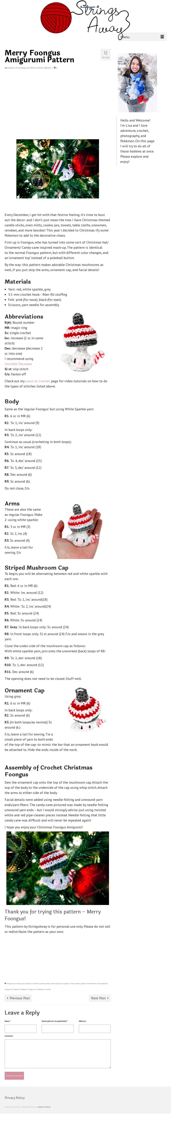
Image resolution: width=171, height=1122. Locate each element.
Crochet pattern (45, 983)
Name (8, 1021)
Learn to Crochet (38, 381)
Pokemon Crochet (44, 989)
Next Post (98, 998)
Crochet (35, 983)
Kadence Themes (44, 1107)
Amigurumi (11, 983)
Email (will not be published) (55, 1021)
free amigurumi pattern (60, 983)
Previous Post (20, 998)
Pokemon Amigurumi (28, 989)
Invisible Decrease (18, 364)
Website (82, 1021)
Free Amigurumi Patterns (26, 68)
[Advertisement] (58, 106)
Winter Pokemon (44, 68)
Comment (9, 1036)
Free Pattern (92, 983)
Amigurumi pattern (24, 983)
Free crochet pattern (78, 983)
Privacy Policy (15, 1097)
